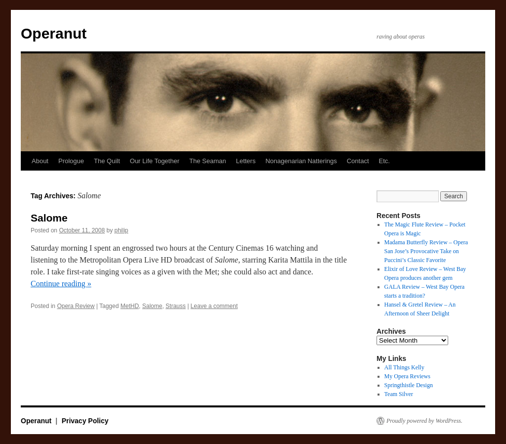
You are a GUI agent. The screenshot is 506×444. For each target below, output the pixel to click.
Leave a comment (214, 306)
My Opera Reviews (407, 376)
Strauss (176, 306)
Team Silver (398, 394)
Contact (358, 161)
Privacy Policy (85, 421)
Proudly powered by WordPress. (424, 420)
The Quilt (107, 161)
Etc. (384, 161)
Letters (245, 161)
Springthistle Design (408, 385)
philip (121, 230)
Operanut (53, 33)
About (40, 161)
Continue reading (61, 283)
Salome (49, 217)
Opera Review (75, 306)
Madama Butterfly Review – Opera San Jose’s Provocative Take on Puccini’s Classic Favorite (426, 251)
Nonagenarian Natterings (301, 161)
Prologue (71, 161)
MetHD (130, 306)
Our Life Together (154, 161)
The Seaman (207, 161)
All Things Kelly (404, 367)
